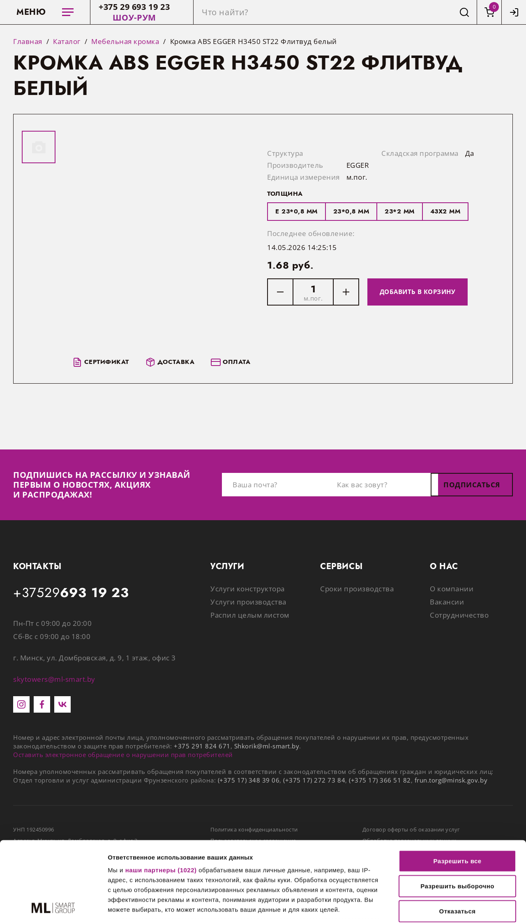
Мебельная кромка (125, 41)
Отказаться (457, 835)
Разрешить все (457, 785)
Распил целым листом (249, 615)
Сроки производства (357, 588)
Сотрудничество (459, 615)
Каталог (67, 41)
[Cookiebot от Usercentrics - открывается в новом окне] (53, 908)
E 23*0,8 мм (296, 211)
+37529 (71, 593)
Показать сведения (137, 907)
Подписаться (471, 484)
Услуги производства (248, 602)
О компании (451, 588)
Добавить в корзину (417, 291)
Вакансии (447, 602)
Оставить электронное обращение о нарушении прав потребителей (123, 754)
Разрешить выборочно (457, 810)
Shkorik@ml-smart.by (267, 746)
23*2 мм (400, 211)
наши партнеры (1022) (161, 794)
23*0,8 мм (351, 211)
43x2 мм (445, 211)
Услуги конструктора (247, 588)
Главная (27, 41)
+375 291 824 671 (202, 746)
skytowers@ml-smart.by (54, 679)
